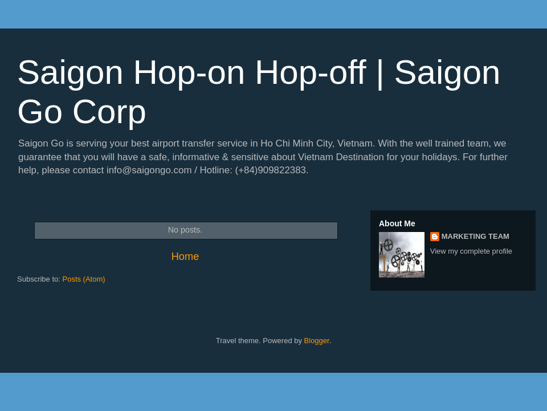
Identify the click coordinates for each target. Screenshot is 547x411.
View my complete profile (471, 251)
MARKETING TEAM (475, 236)
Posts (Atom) (84, 279)
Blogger (316, 340)
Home (185, 256)
